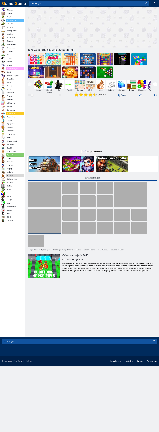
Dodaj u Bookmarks (92, 209)
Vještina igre (68, 308)
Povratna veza (152, 419)
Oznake (140, 419)
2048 (122, 308)
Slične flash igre (92, 236)
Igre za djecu (45, 308)
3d (98, 308)
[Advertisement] (60, 27)
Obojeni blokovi (89, 308)
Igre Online (34, 308)
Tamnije (122, 95)
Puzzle (78, 308)
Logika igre (57, 308)
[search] (146, 3)
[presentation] (30, 84)
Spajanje (113, 308)
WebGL (105, 308)
